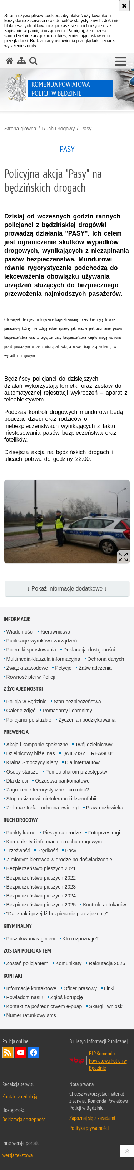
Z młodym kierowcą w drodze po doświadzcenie (59, 859)
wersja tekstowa (17, 1155)
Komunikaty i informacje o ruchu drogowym (54, 841)
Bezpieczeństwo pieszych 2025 (41, 904)
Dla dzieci (17, 781)
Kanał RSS (8, 1052)
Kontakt (13, 975)
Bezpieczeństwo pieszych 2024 (41, 896)
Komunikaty (68, 963)
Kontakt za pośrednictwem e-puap (44, 1006)
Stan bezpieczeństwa (77, 701)
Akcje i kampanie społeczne (37, 744)
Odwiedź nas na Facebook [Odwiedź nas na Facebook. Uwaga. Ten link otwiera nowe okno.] (33, 1052)
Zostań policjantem (27, 950)
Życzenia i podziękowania (87, 720)
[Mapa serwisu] (21, 60)
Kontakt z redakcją (19, 1096)
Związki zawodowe (27, 668)
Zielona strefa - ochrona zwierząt (42, 807)
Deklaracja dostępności (89, 650)
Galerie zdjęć (21, 710)
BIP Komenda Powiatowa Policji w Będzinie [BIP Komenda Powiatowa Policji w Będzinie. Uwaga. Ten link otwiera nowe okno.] (108, 1060)
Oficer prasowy (80, 988)
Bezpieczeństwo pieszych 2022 (41, 878)
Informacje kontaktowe (31, 988)
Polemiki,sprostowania (31, 650)
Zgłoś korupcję (66, 997)
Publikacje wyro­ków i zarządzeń (41, 641)
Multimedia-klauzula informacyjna (43, 659)
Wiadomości (20, 632)
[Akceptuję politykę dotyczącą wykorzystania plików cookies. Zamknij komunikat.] (124, 5)
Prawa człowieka (104, 807)
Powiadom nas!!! (25, 997)
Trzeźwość (18, 850)
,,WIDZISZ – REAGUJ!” (88, 753)
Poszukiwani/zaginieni (30, 939)
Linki (109, 988)
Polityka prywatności (89, 1127)
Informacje (17, 619)
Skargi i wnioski (106, 1006)
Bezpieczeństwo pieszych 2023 (41, 887)
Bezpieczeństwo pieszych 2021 (41, 868)
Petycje (63, 668)
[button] (120, 61)
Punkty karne (21, 833)
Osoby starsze (22, 772)
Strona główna (20, 128)
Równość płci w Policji (30, 677)
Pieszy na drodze (62, 833)
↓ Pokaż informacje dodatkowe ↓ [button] (67, 589)
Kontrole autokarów (104, 904)
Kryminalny (18, 926)
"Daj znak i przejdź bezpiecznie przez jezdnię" (57, 913)
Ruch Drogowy (58, 128)
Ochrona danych (106, 659)
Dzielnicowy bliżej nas (30, 753)
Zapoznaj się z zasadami (92, 1117)
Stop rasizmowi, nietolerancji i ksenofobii (51, 798)
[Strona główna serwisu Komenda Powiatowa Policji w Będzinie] (10, 60)
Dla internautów (82, 762)
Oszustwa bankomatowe (62, 781)
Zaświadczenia (95, 668)
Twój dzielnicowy (93, 744)
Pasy (85, 128)
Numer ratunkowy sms (31, 1015)
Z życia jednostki (23, 689)
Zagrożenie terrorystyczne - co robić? (47, 790)
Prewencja (16, 732)
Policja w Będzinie (26, 701)
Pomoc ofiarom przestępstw (76, 772)
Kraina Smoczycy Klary (32, 762)
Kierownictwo (55, 632)
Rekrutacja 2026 (107, 963)
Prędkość (47, 850)
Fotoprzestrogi (104, 833)
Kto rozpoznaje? (81, 939)
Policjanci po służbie (28, 720)
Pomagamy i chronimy (67, 710)
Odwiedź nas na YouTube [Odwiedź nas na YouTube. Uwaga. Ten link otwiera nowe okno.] (20, 1052)
